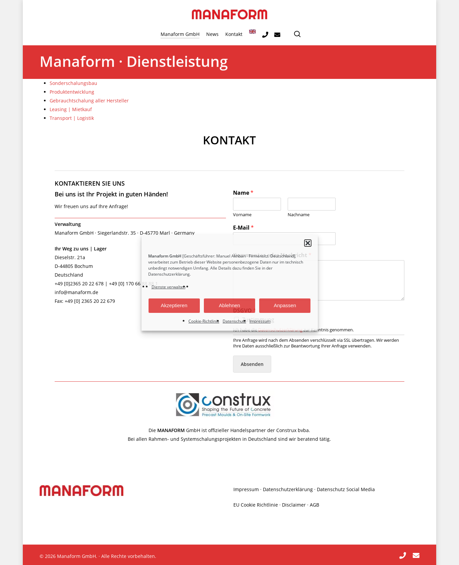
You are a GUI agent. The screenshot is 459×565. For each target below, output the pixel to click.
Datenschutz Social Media (346, 489)
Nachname (298, 215)
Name (243, 192)
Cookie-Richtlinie (203, 321)
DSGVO (244, 310)
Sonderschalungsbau (73, 83)
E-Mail (243, 227)
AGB (314, 505)
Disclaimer (294, 505)
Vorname (242, 215)
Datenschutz (234, 321)
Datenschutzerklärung (169, 274)
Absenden (252, 364)
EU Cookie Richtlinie (255, 505)
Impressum (260, 321)
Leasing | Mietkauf (71, 109)
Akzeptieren (174, 305)
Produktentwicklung (72, 92)
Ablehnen (229, 305)
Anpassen (285, 305)
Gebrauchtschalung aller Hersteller (89, 100)
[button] (307, 243)
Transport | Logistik (72, 118)
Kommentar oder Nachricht (272, 255)
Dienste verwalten (168, 287)
